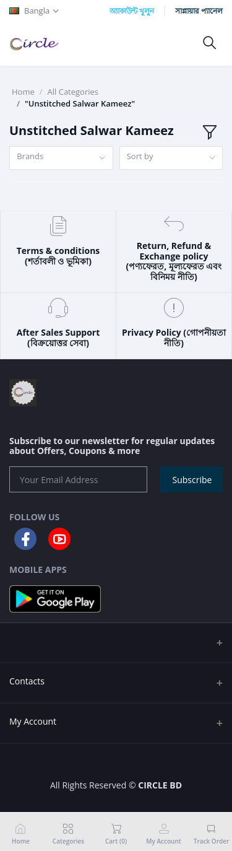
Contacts (27, 681)
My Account (32, 721)
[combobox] (61, 158)
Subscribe (192, 480)
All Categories (73, 91)
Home (23, 91)
